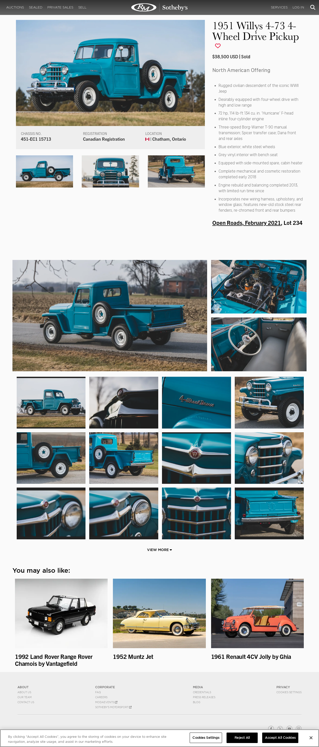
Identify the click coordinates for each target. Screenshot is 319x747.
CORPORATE (105, 687)
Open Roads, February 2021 (246, 222)
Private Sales (60, 7)
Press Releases (204, 697)
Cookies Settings (289, 692)
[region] (159, 738)
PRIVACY (283, 687)
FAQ (98, 692)
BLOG (196, 702)
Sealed (35, 7)
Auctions (15, 7)
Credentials (202, 692)
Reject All (242, 738)
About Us (24, 692)
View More (159, 549)
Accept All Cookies (280, 738)
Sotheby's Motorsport (113, 707)
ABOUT (23, 687)
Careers (101, 697)
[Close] (311, 737)
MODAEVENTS (106, 702)
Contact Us (25, 702)
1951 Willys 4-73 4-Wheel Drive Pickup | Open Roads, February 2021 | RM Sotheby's (159, 7)
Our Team (24, 697)
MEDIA (198, 687)
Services (279, 7)
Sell (82, 7)
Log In (298, 7)
